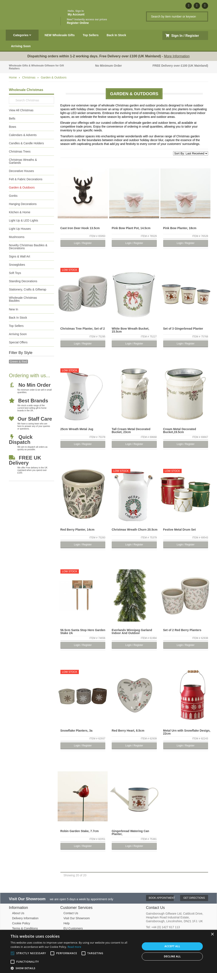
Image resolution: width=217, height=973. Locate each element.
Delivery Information (25, 918)
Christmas (28, 77)
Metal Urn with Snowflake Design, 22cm (186, 732)
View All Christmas (21, 110)
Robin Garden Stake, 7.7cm (79, 831)
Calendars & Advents (23, 135)
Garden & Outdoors (53, 77)
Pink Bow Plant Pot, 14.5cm (131, 228)
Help (67, 923)
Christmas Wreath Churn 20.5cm (134, 529)
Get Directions (194, 897)
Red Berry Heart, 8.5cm (128, 730)
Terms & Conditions (25, 928)
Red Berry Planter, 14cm (77, 529)
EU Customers (73, 928)
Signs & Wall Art (19, 256)
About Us (18, 913)
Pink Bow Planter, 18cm (179, 228)
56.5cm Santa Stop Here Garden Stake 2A (82, 631)
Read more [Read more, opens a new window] (74, 947)
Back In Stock (116, 35)
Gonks (13, 195)
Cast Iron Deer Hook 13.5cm (80, 228)
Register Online (87, 21)
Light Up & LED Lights (23, 220)
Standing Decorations (23, 281)
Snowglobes (17, 264)
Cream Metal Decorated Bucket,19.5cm (179, 430)
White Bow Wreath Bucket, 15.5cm (130, 330)
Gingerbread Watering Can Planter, (130, 832)
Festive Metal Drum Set (179, 529)
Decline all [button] (172, 956)
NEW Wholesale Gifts (60, 35)
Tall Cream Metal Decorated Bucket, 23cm (131, 430)
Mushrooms (16, 237)
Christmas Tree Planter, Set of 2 (82, 328)
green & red (18, 361)
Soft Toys (15, 273)
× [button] (212, 934)
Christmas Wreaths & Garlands (23, 161)
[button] (73, 968)
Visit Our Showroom (77, 918)
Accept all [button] (172, 946)
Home (13, 77)
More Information (177, 56)
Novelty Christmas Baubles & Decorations (28, 247)
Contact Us (71, 913)
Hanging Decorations (23, 204)
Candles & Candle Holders (26, 143)
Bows (12, 126)
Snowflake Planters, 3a (76, 730)
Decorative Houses (21, 171)
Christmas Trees (20, 151)
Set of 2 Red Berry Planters (182, 630)
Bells (12, 118)
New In (13, 309)
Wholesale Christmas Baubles (23, 299)
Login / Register (83, 243)
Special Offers (18, 342)
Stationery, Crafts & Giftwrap (27, 289)
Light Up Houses (20, 228)
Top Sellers (91, 35)
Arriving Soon (21, 46)
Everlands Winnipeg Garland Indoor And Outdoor (132, 631)
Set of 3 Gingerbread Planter (183, 328)
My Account (76, 13)
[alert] (108, 951)
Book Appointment (161, 897)
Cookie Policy (21, 923)
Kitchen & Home (19, 212)
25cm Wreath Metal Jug (76, 429)
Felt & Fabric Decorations (25, 179)
